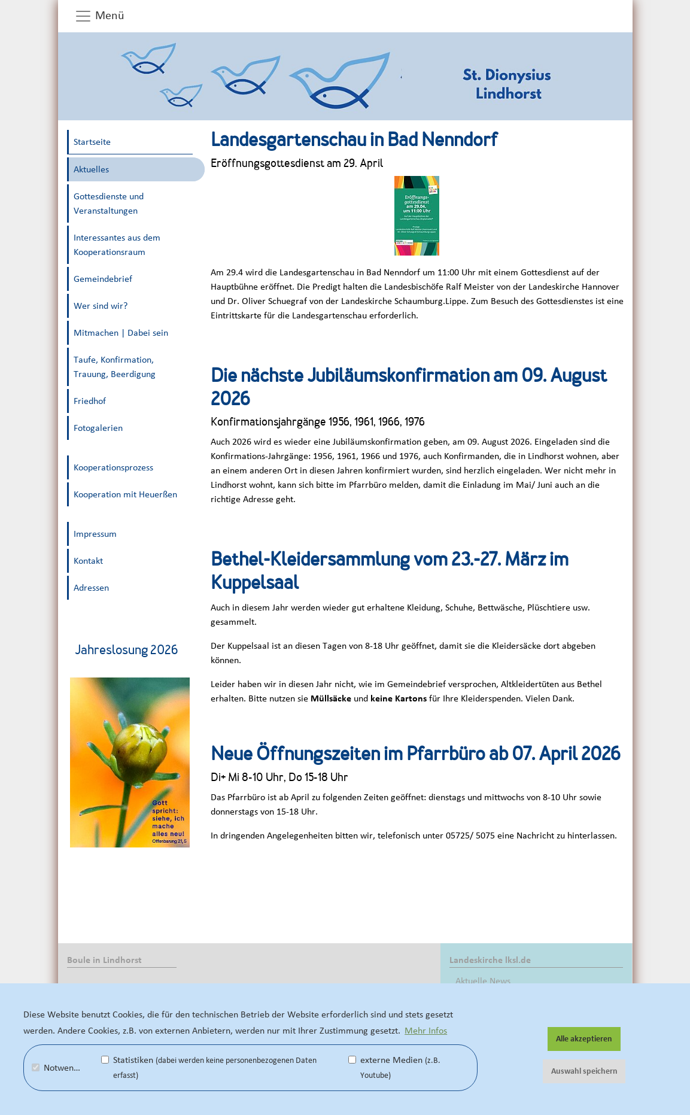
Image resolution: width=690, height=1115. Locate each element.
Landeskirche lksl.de (490, 960)
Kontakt (88, 561)
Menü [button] (99, 16)
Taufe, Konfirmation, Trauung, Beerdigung (115, 367)
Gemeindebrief (103, 279)
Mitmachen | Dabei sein (121, 333)
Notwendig (59, 1068)
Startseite (92, 142)
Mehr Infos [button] (426, 1030)
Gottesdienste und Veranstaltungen (109, 203)
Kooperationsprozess (113, 467)
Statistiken (209, 1067)
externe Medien (394, 1067)
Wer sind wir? (100, 306)
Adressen (91, 588)
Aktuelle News (482, 981)
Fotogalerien (98, 428)
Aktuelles (91, 169)
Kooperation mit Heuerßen (125, 494)
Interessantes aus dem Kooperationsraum (117, 245)
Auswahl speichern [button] (584, 1071)
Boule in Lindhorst (104, 960)
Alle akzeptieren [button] (584, 1039)
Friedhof (90, 401)
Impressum (95, 534)
